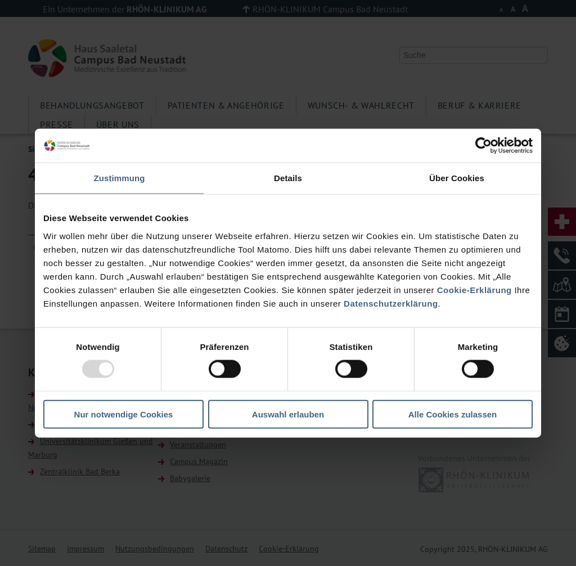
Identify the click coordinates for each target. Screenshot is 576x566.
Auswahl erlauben (288, 414)
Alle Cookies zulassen (452, 414)
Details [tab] (288, 178)
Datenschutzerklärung (391, 303)
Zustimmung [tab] (119, 178)
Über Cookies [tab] (456, 178)
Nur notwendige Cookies (123, 414)
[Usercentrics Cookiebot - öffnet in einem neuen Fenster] (483, 145)
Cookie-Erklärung (474, 289)
